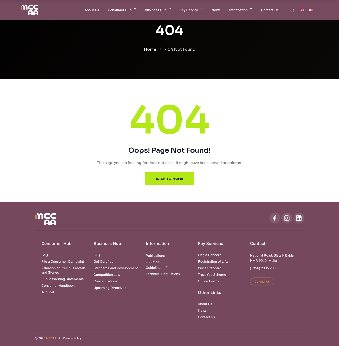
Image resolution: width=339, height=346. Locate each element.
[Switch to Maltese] (311, 10)
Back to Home (169, 179)
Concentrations (105, 281)
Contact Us (270, 10)
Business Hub (158, 8)
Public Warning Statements (62, 279)
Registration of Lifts (213, 261)
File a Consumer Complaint (62, 261)
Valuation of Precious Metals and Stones (63, 270)
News (215, 10)
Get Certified (104, 261)
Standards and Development (116, 268)
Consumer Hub (122, 8)
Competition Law (107, 274)
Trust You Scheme (212, 274)
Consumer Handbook (58, 285)
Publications (155, 255)
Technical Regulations (163, 274)
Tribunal (47, 292)
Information (240, 8)
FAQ (44, 255)
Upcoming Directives (110, 287)
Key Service (191, 8)
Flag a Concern (209, 255)
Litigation (153, 261)
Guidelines (157, 267)
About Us (92, 10)
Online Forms (208, 281)
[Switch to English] (302, 10)
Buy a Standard (209, 268)
